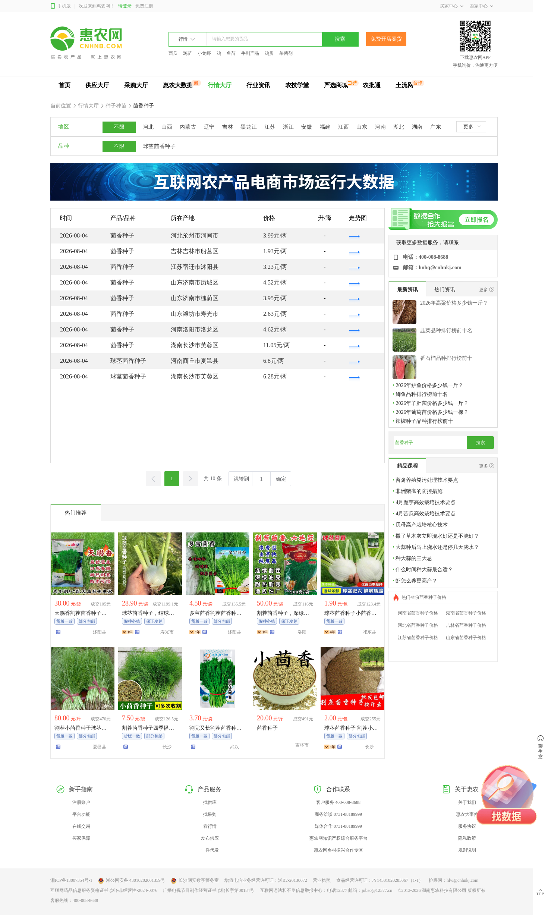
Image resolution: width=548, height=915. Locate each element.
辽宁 (209, 127)
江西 (343, 127)
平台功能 (81, 814)
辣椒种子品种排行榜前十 (424, 421)
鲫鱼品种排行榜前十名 (422, 394)
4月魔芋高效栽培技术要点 (426, 502)
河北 (148, 127)
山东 (361, 127)
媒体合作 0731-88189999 (338, 826)
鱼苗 (231, 53)
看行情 (210, 826)
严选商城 (336, 85)
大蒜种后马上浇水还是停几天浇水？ (437, 547)
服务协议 (467, 826)
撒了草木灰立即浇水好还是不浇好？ (437, 536)
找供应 (210, 802)
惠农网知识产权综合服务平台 (338, 838)
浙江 (288, 127)
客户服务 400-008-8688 (338, 802)
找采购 (210, 814)
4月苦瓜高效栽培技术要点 (426, 513)
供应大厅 (97, 85)
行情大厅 (220, 85)
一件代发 (210, 850)
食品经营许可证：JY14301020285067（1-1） (379, 880)
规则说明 (467, 850)
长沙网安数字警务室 (195, 881)
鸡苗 (187, 53)
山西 (166, 127)
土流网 (404, 85)
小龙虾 (204, 53)
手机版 (60, 6)
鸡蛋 (269, 53)
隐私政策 (467, 838)
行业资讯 (258, 85)
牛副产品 (250, 53)
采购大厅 (136, 85)
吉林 (227, 127)
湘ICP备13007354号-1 (71, 880)
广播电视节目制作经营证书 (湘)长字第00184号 (208, 890)
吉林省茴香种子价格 (466, 625)
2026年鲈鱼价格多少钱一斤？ (429, 385)
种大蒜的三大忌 (414, 558)
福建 (325, 127)
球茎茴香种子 (159, 146)
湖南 (417, 127)
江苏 (269, 127)
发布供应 (210, 838)
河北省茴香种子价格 (418, 625)
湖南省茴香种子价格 (466, 613)
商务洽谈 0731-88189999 (338, 814)
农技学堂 (297, 85)
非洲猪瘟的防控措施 (419, 491)
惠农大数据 (178, 85)
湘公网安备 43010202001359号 (131, 881)
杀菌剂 (286, 53)
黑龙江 (248, 127)
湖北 (398, 127)
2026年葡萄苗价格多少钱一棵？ (432, 412)
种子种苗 (116, 106)
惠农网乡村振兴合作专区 (338, 850)
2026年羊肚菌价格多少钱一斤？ (432, 403)
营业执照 (322, 880)
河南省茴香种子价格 (418, 613)
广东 (435, 127)
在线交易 (81, 826)
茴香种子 (143, 106)
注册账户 (81, 802)
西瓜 (173, 53)
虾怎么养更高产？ (416, 581)
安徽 (306, 127)
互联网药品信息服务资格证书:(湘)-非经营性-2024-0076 (103, 890)
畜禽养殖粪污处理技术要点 (427, 480)
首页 (64, 85)
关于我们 (467, 802)
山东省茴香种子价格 (466, 637)
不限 (119, 127)
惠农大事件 (467, 814)
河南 (380, 127)
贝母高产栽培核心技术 (422, 525)
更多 (472, 126)
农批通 (372, 85)
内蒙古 (188, 127)
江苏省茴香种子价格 (418, 637)
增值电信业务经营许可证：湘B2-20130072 (265, 880)
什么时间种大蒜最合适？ (424, 569)
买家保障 (81, 838)
